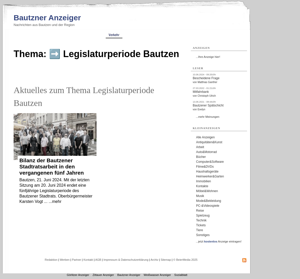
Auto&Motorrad (206, 152)
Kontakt (88, 259)
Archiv (154, 259)
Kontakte (202, 186)
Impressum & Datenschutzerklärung (125, 259)
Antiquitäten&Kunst (209, 142)
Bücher (201, 157)
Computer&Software (210, 161)
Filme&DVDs (205, 166)
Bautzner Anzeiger (47, 17)
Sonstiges (203, 235)
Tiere (199, 230)
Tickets (201, 225)
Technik (201, 220)
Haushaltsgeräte (207, 171)
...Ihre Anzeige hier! (208, 57)
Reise (200, 210)
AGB (98, 259)
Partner (76, 259)
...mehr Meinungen (207, 116)
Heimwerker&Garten (210, 176)
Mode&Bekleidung (208, 201)
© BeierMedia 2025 (185, 259)
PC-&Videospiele (207, 205)
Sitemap (166, 259)
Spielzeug (203, 215)
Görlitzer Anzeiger (78, 274)
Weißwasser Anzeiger (157, 274)
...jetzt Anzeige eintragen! (218, 241)
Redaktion (51, 259)
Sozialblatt (180, 274)
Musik (200, 196)
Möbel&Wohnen (207, 191)
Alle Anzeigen (205, 137)
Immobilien (203, 181)
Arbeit (200, 147)
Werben (65, 259)
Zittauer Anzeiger (103, 274)
